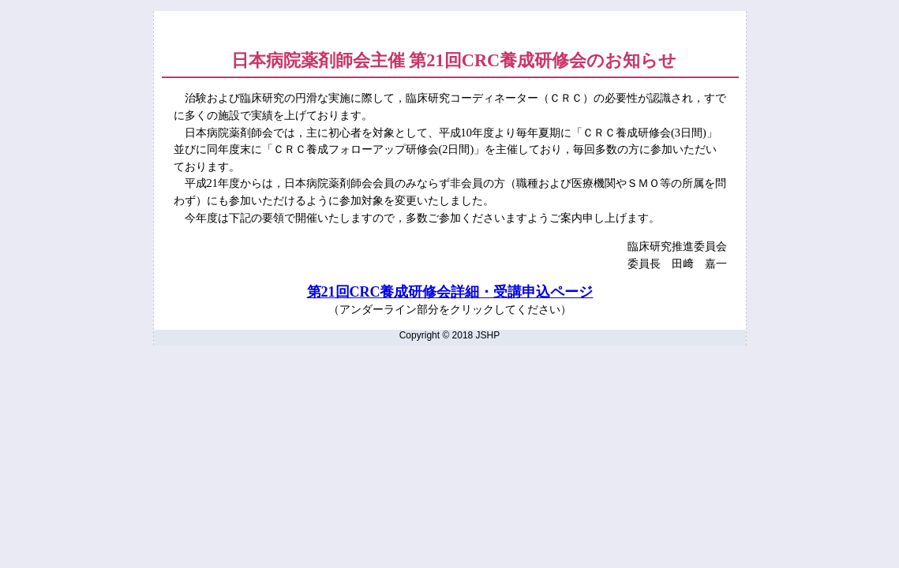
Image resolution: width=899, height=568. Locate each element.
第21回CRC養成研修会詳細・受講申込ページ (450, 292)
